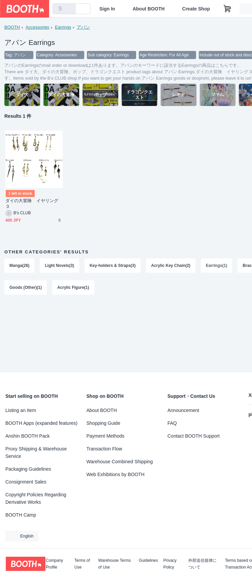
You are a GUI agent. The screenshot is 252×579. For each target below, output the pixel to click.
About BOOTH (149, 8)
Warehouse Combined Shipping (120, 461)
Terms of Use (82, 563)
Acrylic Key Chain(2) (171, 266)
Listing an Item (20, 410)
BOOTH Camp (20, 515)
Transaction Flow (104, 448)
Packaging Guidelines (28, 469)
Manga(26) (19, 266)
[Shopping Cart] (227, 9)
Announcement (183, 410)
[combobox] (64, 8)
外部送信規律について (202, 563)
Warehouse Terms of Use (114, 563)
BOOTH (12, 27)
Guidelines (148, 560)
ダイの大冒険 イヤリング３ (31, 203)
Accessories (37, 27)
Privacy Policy (170, 563)
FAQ (172, 423)
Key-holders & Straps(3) (113, 266)
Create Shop (196, 8)
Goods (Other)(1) (25, 288)
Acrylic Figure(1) (73, 288)
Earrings (63, 27)
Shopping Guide (103, 423)
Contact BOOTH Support (193, 436)
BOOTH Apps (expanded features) (41, 423)
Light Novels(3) (59, 266)
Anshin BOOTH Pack (27, 436)
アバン (83, 27)
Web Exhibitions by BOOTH (116, 474)
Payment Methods (106, 436)
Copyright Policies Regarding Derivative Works (35, 498)
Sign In (107, 8)
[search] (69, 9)
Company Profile (54, 563)
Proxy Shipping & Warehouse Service (36, 452)
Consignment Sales (25, 482)
